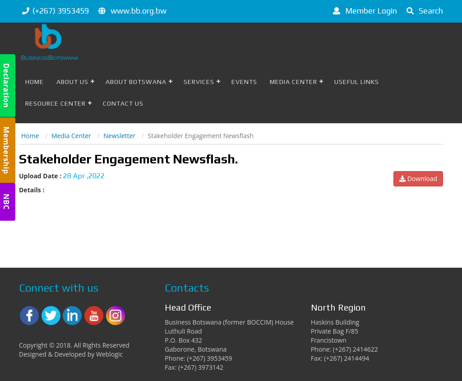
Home (34, 81)
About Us (72, 81)
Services (199, 81)
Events (244, 81)
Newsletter (119, 135)
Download (418, 178)
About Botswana (136, 81)
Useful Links (356, 81)
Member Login (363, 10)
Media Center (293, 81)
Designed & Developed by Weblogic (71, 354)
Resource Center (55, 103)
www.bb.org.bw (138, 10)
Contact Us (123, 103)
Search (423, 10)
